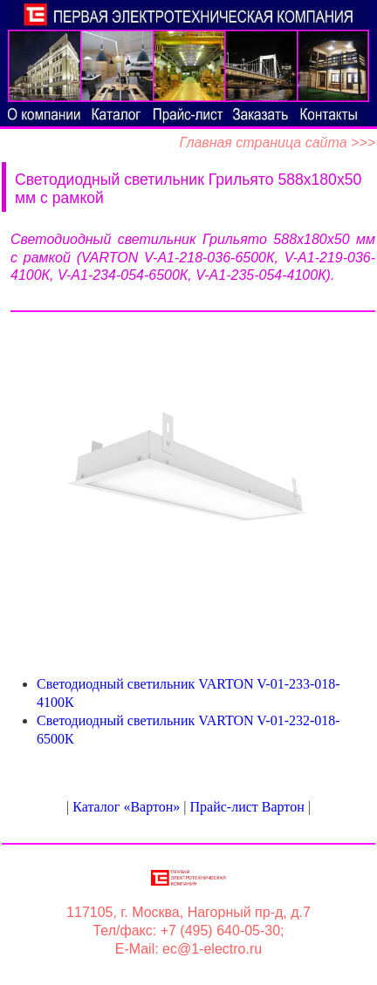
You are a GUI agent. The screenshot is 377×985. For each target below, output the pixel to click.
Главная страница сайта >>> (277, 142)
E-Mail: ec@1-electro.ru (188, 948)
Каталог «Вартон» (126, 806)
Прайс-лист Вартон (247, 806)
